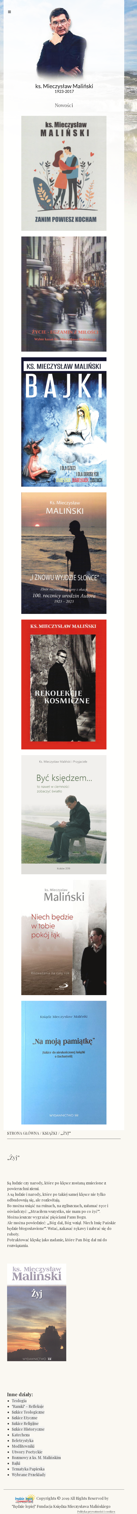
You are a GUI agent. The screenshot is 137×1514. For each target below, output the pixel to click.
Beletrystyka (22, 1440)
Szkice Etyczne (24, 1417)
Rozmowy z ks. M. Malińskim (36, 1457)
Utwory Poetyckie (27, 1451)
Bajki (16, 1463)
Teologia (19, 1400)
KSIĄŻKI (49, 1133)
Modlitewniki (23, 1446)
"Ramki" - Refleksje (28, 1406)
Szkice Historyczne (28, 1429)
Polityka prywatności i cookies (96, 1511)
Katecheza (21, 1434)
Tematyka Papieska (28, 1468)
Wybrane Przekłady (29, 1474)
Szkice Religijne (25, 1423)
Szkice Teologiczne (28, 1412)
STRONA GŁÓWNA (23, 1133)
